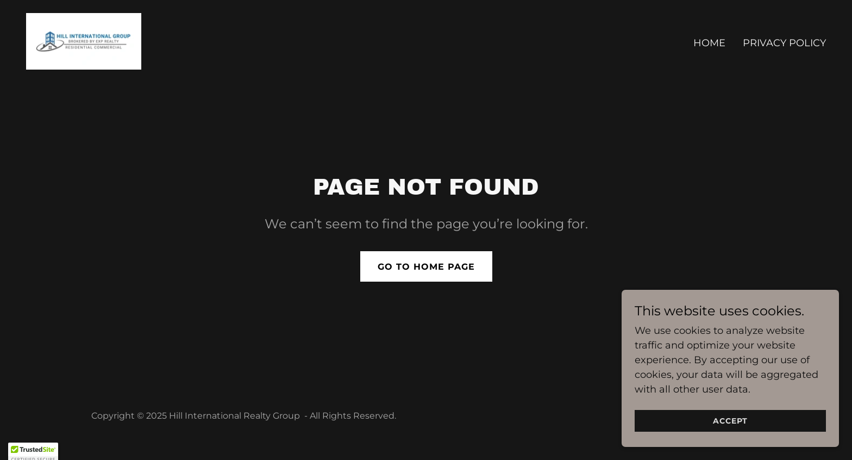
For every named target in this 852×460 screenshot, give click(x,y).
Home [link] (709, 43)
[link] (83, 41)
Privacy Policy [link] (784, 43)
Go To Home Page (426, 267)
